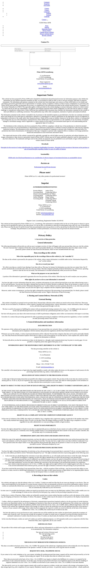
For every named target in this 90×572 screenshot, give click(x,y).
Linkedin (46, 16)
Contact (47, 10)
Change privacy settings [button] (47, 32)
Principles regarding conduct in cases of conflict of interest (49, 152)
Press (46, 26)
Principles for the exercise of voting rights (13, 150)
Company (47, 2)
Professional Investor (40, 169)
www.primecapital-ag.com (45, 86)
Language (47, 11)
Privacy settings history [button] (47, 34)
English (48, 13)
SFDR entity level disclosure (16, 160)
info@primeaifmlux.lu (44, 91)
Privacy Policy (47, 30)
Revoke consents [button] (47, 35)
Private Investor (51, 169)
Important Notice (47, 29)
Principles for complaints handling (35, 150)
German (48, 15)
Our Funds (47, 5)
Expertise (46, 4)
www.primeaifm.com (48, 217)
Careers (47, 8)
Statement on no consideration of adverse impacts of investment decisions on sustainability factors (53, 160)
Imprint (47, 27)
